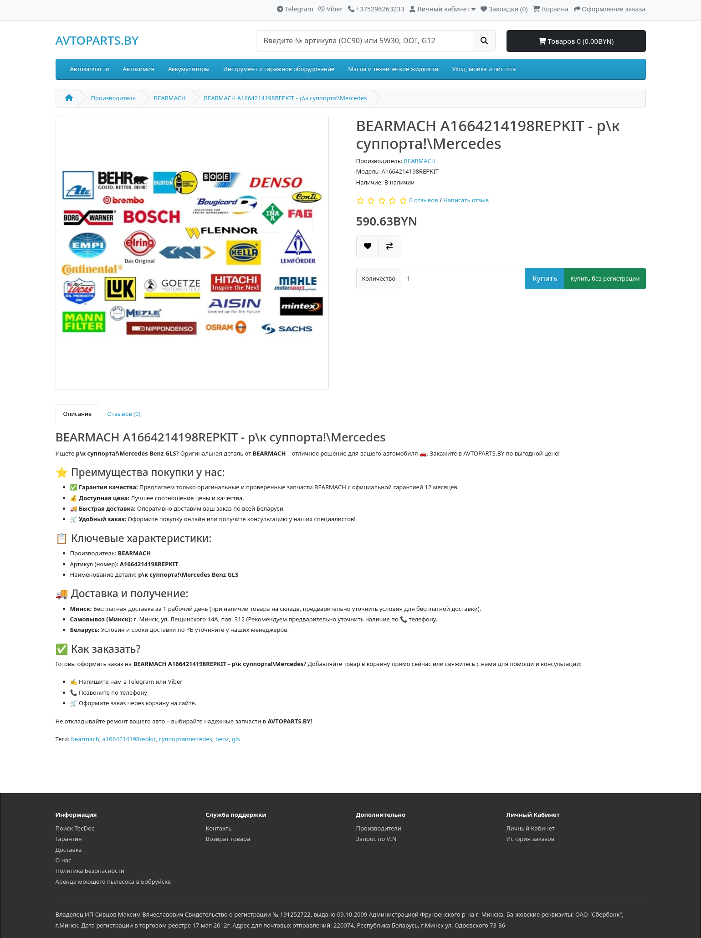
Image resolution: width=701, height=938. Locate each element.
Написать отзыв (466, 200)
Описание (77, 414)
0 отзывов (423, 200)
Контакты (219, 828)
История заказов (531, 839)
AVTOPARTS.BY (97, 40)
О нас (64, 860)
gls (236, 739)
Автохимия (138, 69)
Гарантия (69, 839)
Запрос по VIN (376, 839)
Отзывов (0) (123, 414)
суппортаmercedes (185, 739)
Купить (545, 278)
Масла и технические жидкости (393, 69)
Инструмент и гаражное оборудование (278, 69)
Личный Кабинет (531, 828)
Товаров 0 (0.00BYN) (576, 41)
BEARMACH (170, 98)
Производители (378, 828)
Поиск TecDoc (75, 828)
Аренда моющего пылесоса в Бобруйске (113, 881)
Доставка (69, 850)
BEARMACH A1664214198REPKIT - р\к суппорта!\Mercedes (285, 98)
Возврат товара (228, 839)
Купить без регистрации (605, 278)
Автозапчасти (89, 69)
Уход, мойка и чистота (484, 69)
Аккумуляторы (189, 69)
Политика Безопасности (90, 870)
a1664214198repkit (129, 739)
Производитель (113, 98)
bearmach (85, 739)
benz (222, 739)
